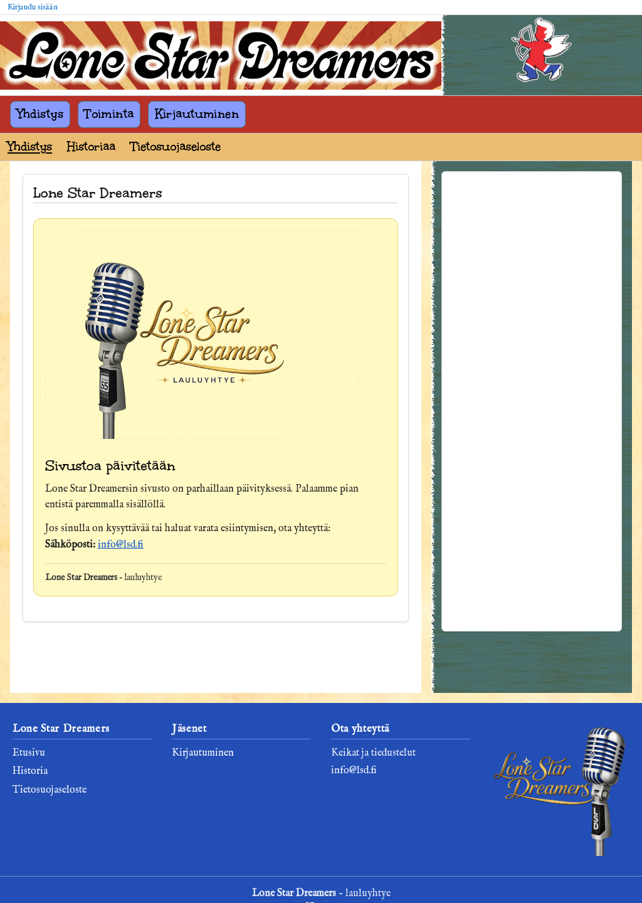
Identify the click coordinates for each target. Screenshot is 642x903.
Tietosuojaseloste (175, 146)
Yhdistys (40, 114)
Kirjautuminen (197, 114)
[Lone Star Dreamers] (220, 55)
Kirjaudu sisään (33, 7)
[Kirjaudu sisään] (541, 52)
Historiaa (91, 146)
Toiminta (109, 114)
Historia (30, 771)
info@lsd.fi (121, 545)
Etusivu (29, 753)
